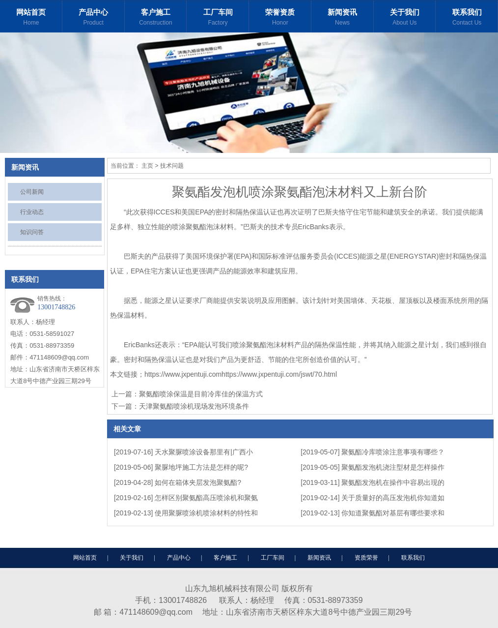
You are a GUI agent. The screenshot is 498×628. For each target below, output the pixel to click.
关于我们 (405, 18)
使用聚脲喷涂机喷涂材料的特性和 (206, 513)
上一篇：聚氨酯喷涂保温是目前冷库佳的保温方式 (187, 394)
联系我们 (467, 18)
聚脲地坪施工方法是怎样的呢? (201, 467)
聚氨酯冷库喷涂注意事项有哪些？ (392, 452)
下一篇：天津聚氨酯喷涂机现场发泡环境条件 (180, 406)
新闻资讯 (342, 18)
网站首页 (31, 18)
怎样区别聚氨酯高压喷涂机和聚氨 (206, 498)
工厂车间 (218, 18)
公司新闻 (32, 191)
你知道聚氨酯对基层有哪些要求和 (392, 513)
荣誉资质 (280, 18)
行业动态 (32, 212)
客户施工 (156, 18)
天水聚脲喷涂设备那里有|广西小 (204, 452)
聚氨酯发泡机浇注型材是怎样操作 (392, 467)
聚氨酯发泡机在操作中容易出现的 (392, 482)
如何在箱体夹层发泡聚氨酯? (198, 482)
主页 (147, 165)
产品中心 (93, 18)
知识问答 (32, 232)
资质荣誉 (366, 557)
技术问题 (172, 165)
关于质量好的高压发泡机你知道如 (392, 498)
